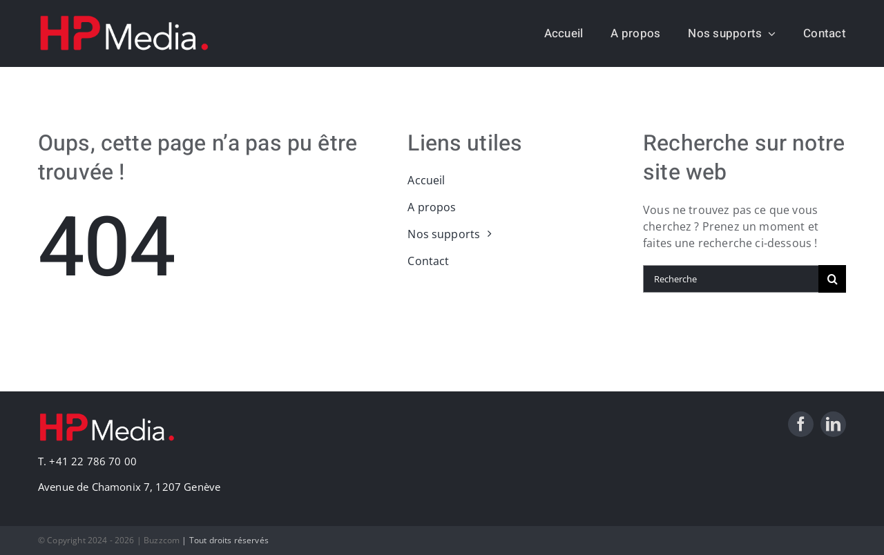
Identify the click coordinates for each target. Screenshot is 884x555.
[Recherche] (730, 279)
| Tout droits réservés (225, 540)
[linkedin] (833, 424)
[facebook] (801, 424)
